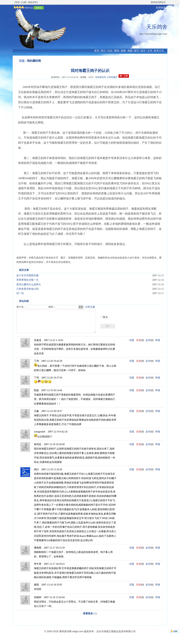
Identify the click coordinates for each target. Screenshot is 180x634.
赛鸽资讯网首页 (158, 2)
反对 (148, 340)
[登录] (17, 2)
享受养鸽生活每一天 (27, 280)
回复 (131, 340)
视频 (129, 50)
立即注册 (90, 307)
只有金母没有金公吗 (27, 289)
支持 (138, 340)
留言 (143, 50)
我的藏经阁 (34, 60)
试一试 (20, 293)
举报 (157, 340)
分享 (149, 50)
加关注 (39, 8)
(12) (90, 613)
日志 (109, 50)
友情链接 (161, 7)
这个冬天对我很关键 (27, 275)
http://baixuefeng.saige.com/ (153, 34)
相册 (123, 50)
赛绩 (116, 50)
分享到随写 (112, 77)
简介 (103, 50)
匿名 (105, 317)
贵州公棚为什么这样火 (28, 284)
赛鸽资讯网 (65, 631)
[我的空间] (33, 2)
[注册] (24, 2)
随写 (136, 50)
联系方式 (159, 50)
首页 (96, 50)
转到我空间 (100, 77)
